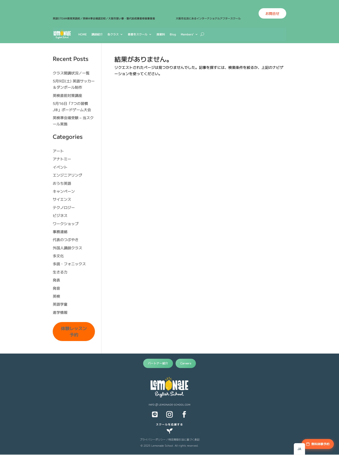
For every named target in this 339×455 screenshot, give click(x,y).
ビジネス (60, 215)
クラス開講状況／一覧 (71, 73)
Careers (185, 363)
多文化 (58, 255)
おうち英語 (62, 183)
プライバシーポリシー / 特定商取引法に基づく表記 (170, 439)
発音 (56, 288)
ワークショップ (65, 223)
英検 (56, 296)
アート (58, 150)
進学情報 (60, 312)
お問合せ (272, 13)
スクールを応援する (169, 424)
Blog (173, 34)
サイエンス (62, 199)
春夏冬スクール (137, 34)
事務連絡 (60, 231)
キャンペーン (64, 191)
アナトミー (62, 158)
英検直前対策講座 (67, 95)
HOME (82, 34)
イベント (60, 167)
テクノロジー (64, 207)
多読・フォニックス (69, 263)
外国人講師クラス (67, 247)
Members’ (187, 34)
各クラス (113, 34)
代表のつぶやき (65, 239)
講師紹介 (97, 34)
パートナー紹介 (158, 363)
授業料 (161, 34)
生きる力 (60, 272)
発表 (56, 280)
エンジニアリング (67, 175)
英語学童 (60, 304)
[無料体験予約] (318, 444)
